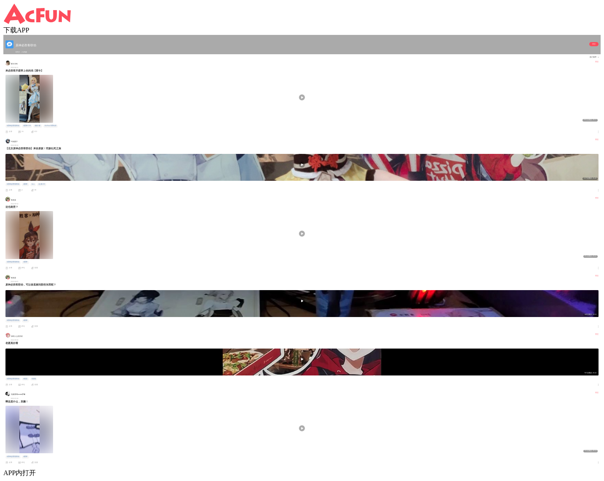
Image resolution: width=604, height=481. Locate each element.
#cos (33, 184)
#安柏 (34, 379)
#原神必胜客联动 (13, 126)
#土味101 (42, 184)
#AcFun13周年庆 (50, 126)
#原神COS (26, 126)
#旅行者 (37, 126)
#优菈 (25, 379)
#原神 (25, 184)
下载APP (16, 30)
